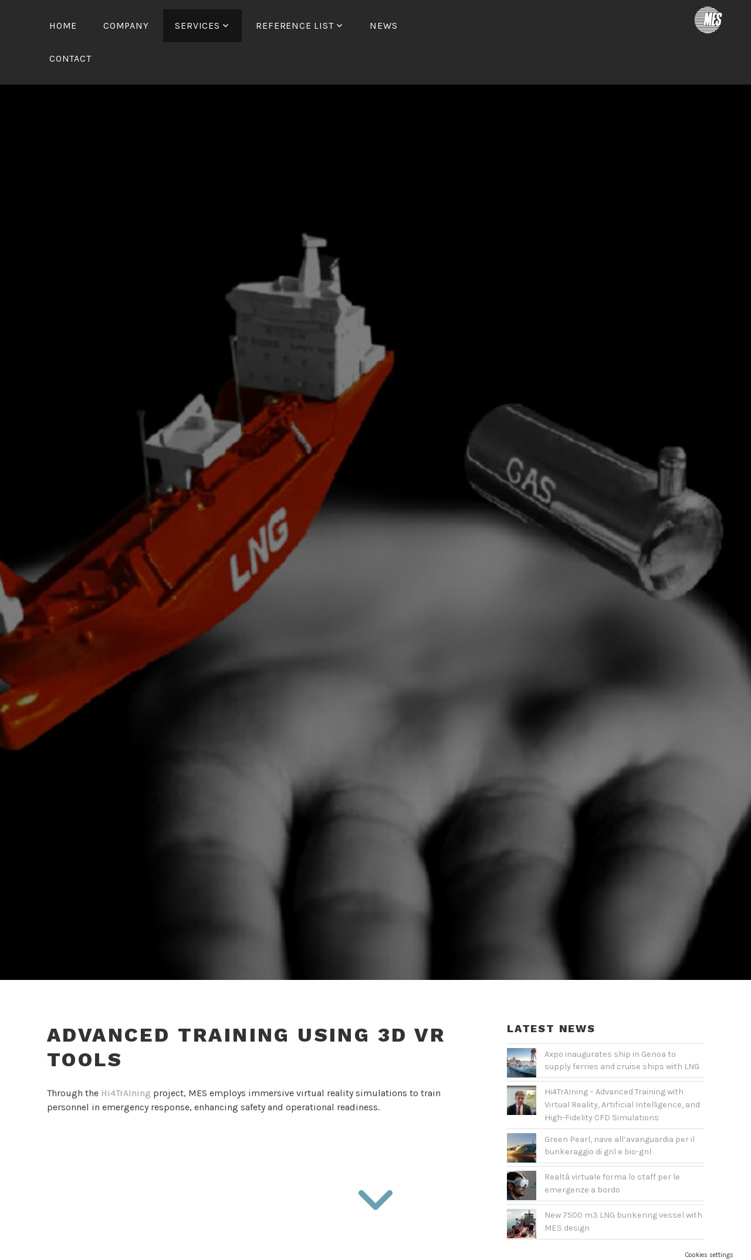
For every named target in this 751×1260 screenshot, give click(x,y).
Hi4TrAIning (126, 1058)
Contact (70, 58)
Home (63, 25)
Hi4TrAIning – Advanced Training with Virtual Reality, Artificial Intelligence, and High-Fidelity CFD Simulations (622, 1069)
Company (126, 25)
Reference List (294, 25)
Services (197, 25)
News (383, 25)
